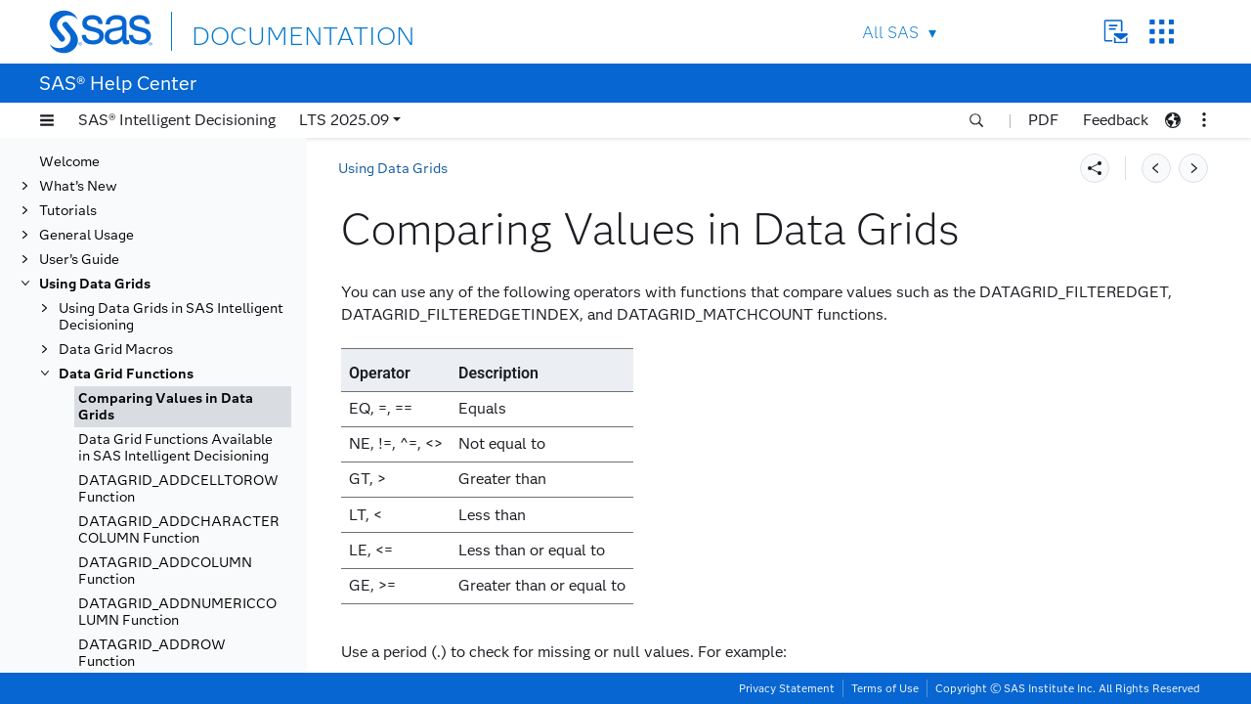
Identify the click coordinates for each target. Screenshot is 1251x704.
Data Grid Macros (116, 349)
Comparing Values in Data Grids (165, 406)
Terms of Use (885, 688)
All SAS (890, 32)
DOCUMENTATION (263, 31)
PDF (1043, 119)
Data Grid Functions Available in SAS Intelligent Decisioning (175, 447)
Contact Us (1115, 32)
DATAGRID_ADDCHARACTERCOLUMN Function (179, 530)
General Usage (86, 235)
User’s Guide (79, 259)
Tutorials (68, 210)
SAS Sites (1161, 32)
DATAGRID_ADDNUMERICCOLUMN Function (177, 612)
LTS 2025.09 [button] (344, 119)
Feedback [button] (1115, 119)
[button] (47, 120)
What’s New (78, 186)
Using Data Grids (95, 284)
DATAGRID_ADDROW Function (152, 653)
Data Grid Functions (126, 374)
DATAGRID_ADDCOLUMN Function (165, 571)
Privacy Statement (787, 688)
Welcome (69, 162)
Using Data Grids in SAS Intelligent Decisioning (171, 316)
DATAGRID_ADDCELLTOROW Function (178, 489)
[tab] (182, 406)
